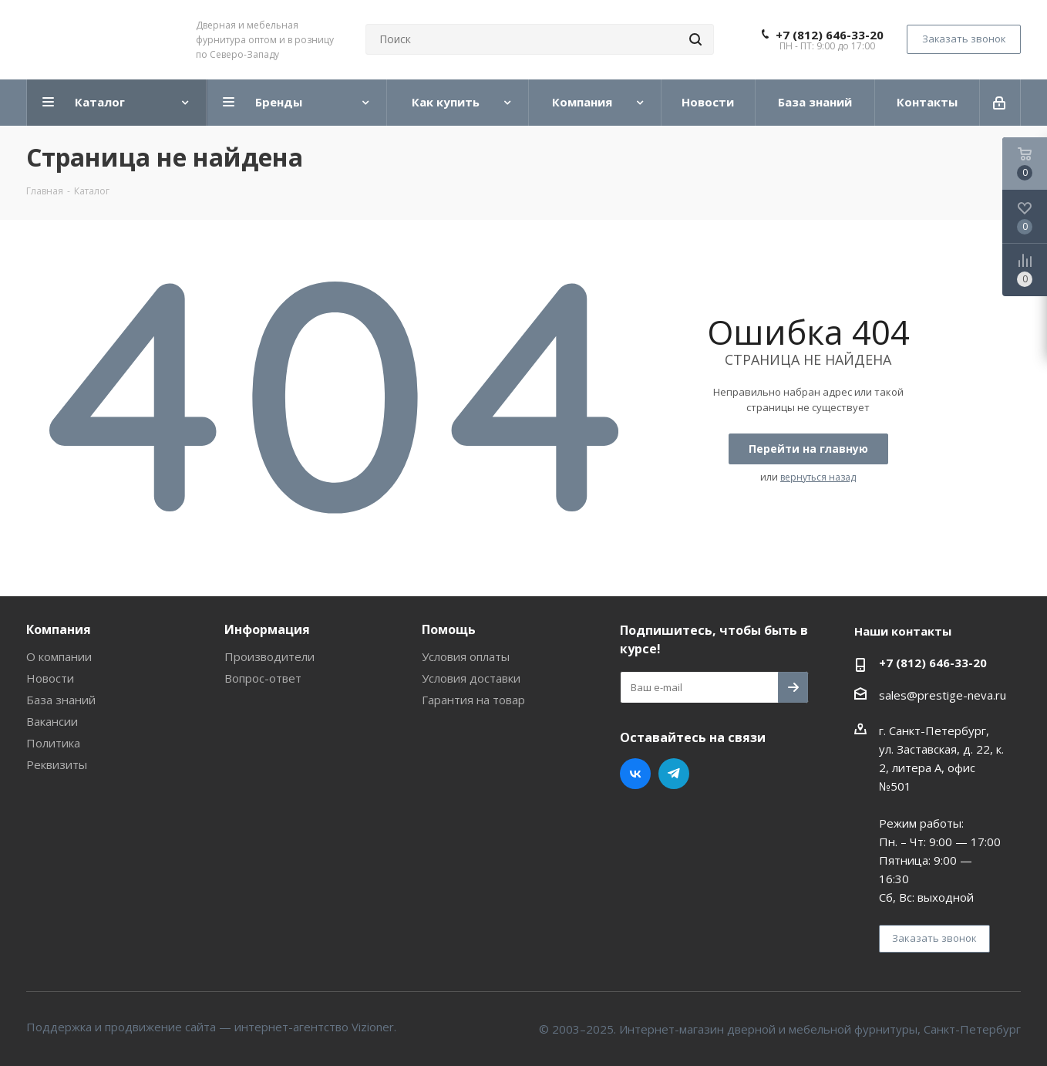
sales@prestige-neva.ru (942, 695)
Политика (53, 743)
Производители (269, 656)
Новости (50, 678)
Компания (58, 629)
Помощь (449, 629)
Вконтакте (635, 773)
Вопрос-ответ (262, 678)
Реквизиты (56, 764)
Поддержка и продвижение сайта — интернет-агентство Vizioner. (211, 1026)
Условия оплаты (466, 656)
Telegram (673, 773)
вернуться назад (818, 477)
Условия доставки (471, 678)
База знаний (61, 699)
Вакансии (52, 721)
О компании (59, 656)
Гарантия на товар (473, 699)
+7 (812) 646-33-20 (830, 35)
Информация (267, 629)
